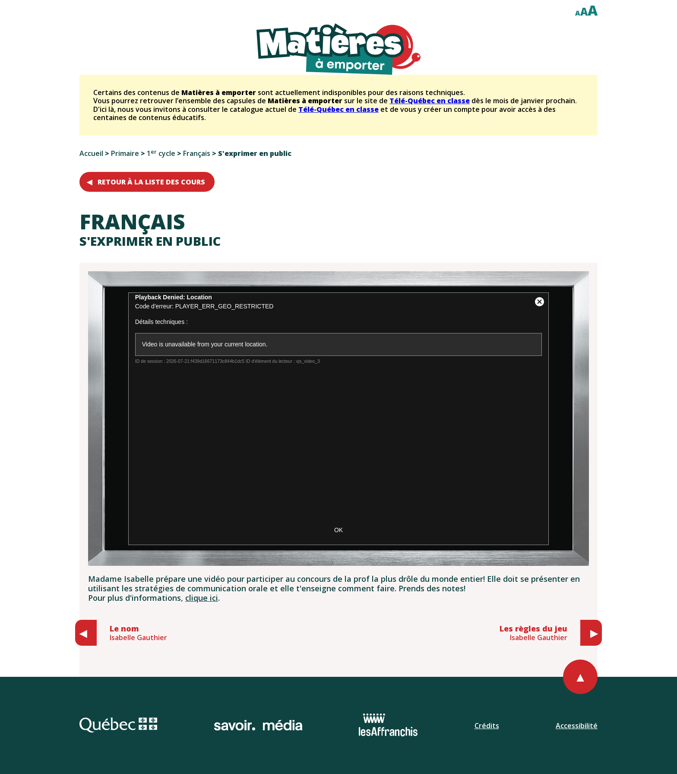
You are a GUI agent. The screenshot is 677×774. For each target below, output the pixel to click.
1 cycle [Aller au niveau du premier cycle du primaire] (161, 153)
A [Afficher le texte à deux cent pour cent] (593, 10)
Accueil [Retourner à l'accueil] (91, 153)
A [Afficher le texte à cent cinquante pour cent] (584, 11)
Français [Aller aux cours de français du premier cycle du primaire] (196, 153)
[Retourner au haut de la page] (580, 677)
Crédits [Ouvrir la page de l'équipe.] (487, 725)
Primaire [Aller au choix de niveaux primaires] (125, 153)
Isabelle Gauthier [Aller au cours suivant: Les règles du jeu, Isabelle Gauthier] (533, 632)
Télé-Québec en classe (429, 100)
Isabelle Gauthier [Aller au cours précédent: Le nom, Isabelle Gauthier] (138, 632)
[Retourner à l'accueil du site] (338, 49)
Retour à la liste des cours (151, 182)
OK (338, 530)
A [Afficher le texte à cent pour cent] (577, 13)
